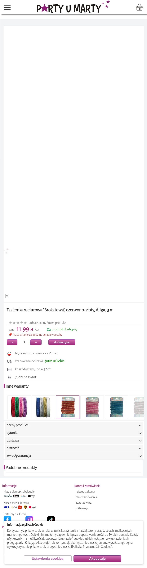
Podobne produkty (21, 467)
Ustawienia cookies (48, 559)
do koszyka (62, 342)
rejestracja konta (85, 491)
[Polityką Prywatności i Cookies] (91, 547)
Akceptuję (97, 559)
